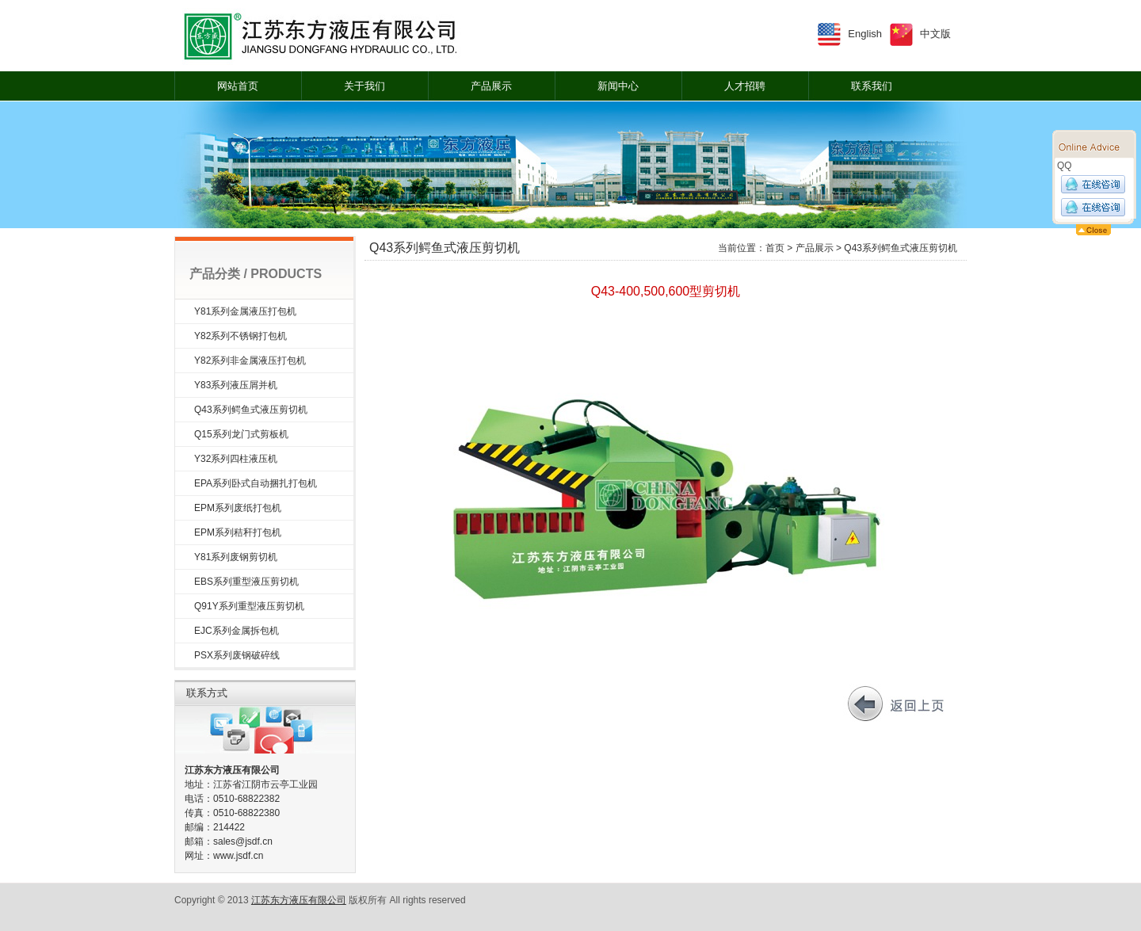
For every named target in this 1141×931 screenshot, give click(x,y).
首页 (774, 248)
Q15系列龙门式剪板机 (241, 434)
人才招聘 (744, 86)
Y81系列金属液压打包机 (245, 311)
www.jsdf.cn (238, 855)
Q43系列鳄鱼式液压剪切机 (250, 409)
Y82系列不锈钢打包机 (240, 335)
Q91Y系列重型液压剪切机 (249, 606)
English (865, 34)
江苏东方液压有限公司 (298, 900)
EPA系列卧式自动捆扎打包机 (255, 483)
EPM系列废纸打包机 (237, 507)
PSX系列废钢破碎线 (237, 655)
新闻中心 (618, 86)
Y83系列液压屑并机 (235, 385)
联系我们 (871, 86)
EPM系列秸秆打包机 (237, 532)
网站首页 (237, 86)
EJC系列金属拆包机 (236, 630)
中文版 (935, 34)
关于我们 (364, 86)
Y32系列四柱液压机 (235, 458)
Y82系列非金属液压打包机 (250, 360)
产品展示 (491, 86)
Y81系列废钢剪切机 (235, 557)
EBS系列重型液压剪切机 (246, 581)
